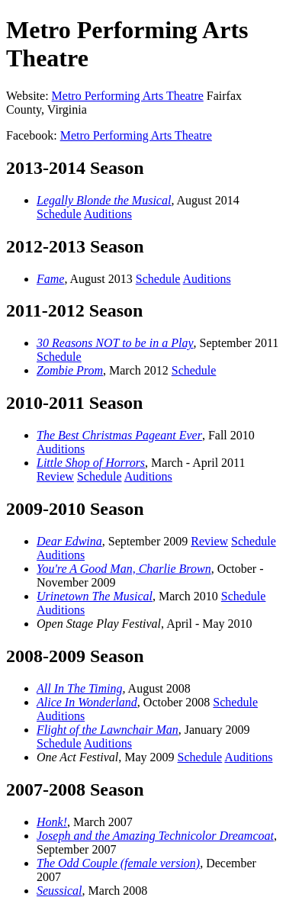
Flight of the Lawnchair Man (107, 729)
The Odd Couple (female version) (118, 863)
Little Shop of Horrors (91, 462)
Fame (50, 278)
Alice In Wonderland (87, 702)
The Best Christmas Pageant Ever (119, 435)
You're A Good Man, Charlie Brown (124, 568)
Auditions (108, 213)
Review (55, 476)
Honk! (52, 821)
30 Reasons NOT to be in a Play (115, 342)
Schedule (59, 213)
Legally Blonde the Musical (104, 200)
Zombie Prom (70, 370)
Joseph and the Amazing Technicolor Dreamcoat (155, 835)
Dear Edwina (69, 541)
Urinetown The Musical (95, 596)
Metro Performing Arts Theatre (128, 95)
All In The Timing (79, 688)
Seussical (59, 890)
